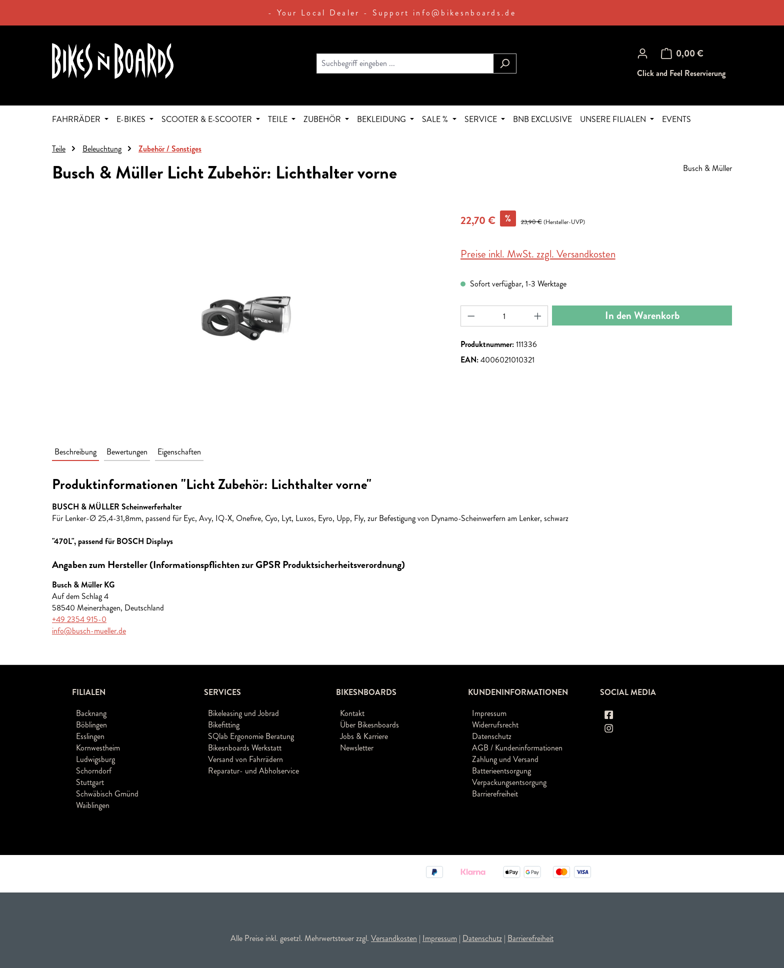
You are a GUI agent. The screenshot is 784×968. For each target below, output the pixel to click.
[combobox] (405, 64)
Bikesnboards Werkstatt (245, 748)
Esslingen (90, 736)
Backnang (91, 713)
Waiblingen (93, 805)
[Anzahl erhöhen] (538, 316)
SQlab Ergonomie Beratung (251, 736)
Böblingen (91, 724)
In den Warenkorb (642, 315)
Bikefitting (224, 724)
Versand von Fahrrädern (245, 759)
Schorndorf (94, 770)
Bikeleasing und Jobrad (243, 713)
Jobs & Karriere (364, 736)
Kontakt (352, 713)
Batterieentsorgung (501, 770)
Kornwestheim (98, 748)
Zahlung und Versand (505, 759)
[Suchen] (504, 64)
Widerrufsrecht (495, 724)
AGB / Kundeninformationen (517, 748)
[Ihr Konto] (642, 53)
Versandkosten (394, 938)
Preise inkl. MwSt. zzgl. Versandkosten (538, 254)
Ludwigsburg (95, 759)
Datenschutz (492, 736)
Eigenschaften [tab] (179, 452)
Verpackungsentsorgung (509, 782)
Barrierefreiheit (495, 794)
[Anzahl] (504, 316)
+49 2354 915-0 (79, 619)
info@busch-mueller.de (89, 630)
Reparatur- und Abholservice (253, 770)
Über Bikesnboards (369, 724)
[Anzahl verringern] (471, 316)
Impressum (489, 713)
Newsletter (357, 748)
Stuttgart (90, 782)
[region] (246, 318)
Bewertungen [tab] (127, 452)
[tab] (75, 452)
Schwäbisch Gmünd (107, 794)
